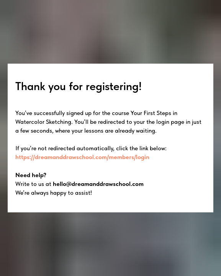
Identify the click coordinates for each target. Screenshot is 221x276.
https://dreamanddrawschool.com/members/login (82, 157)
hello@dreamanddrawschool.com (98, 183)
